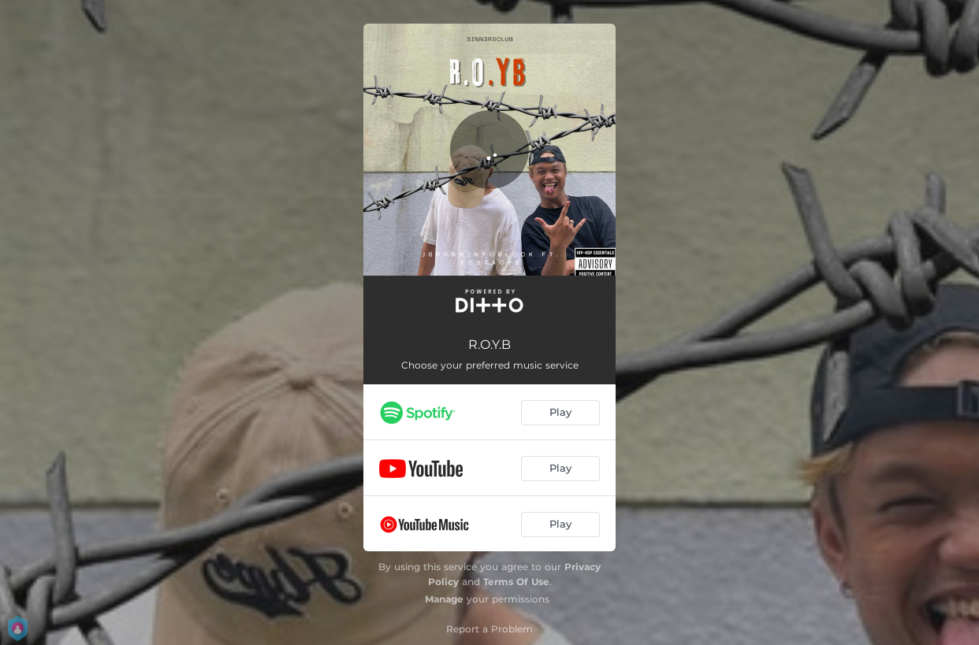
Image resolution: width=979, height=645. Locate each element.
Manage (444, 599)
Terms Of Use (516, 582)
